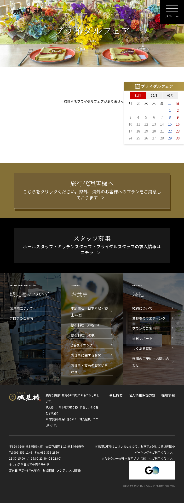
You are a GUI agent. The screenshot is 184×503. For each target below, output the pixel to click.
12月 (154, 95)
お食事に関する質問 (86, 355)
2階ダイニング (82, 345)
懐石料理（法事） (84, 335)
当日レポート (142, 338)
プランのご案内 (144, 328)
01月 (170, 95)
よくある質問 (142, 348)
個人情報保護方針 (142, 395)
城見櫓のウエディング (149, 318)
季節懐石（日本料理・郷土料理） (89, 311)
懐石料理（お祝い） (86, 325)
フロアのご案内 (21, 318)
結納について (142, 308)
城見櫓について (21, 308)
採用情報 (168, 395)
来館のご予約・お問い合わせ (150, 362)
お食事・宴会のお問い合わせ (89, 368)
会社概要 (116, 395)
